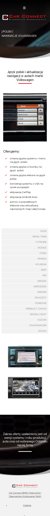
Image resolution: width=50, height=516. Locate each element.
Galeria (27, 505)
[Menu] (24, 8)
